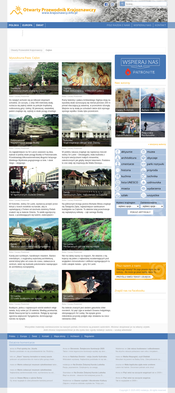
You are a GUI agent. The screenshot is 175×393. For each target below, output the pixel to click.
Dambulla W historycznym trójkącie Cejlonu (28, 89)
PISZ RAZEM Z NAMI (118, 25)
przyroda (152, 170)
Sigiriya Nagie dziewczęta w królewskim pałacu (83, 89)
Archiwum (74, 336)
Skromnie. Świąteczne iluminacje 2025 (87, 349)
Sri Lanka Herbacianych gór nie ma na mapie (81, 245)
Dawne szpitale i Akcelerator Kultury (90, 381)
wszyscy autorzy (158, 144)
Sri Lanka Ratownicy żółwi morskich (77, 297)
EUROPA (27, 25)
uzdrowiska (154, 182)
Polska (12, 336)
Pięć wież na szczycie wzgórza (136, 373)
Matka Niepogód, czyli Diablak (136, 357)
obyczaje (152, 157)
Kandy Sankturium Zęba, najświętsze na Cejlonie (85, 193)
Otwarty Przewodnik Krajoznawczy (26, 50)
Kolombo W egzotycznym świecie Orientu (28, 193)
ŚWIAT (39, 25)
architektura (128, 157)
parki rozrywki (155, 164)
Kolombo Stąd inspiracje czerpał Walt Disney (81, 141)
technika (152, 176)
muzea (151, 151)
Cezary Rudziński (21, 96)
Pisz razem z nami (128, 266)
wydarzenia (154, 188)
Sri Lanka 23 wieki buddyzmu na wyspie (26, 297)
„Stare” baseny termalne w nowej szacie (34, 357)
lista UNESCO (129, 182)
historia (126, 170)
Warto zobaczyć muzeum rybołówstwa (34, 365)
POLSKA (14, 25)
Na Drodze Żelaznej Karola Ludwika (89, 365)
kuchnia (126, 176)
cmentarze (127, 164)
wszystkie (153, 195)
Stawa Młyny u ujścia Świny (29, 378)
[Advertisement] (86, 36)
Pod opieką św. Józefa (27, 349)
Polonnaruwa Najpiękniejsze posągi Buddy (25, 141)
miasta (125, 188)
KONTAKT (160, 25)
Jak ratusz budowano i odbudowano (143, 349)
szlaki (124, 195)
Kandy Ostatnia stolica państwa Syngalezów (30, 245)
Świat (34, 336)
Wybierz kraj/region (125, 202)
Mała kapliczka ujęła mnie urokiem (140, 365)
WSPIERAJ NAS (142, 25)
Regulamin (89, 336)
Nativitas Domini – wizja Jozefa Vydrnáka (88, 357)
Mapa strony (59, 336)
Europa (23, 336)
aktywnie (126, 151)
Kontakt (45, 336)
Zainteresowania (148, 202)
